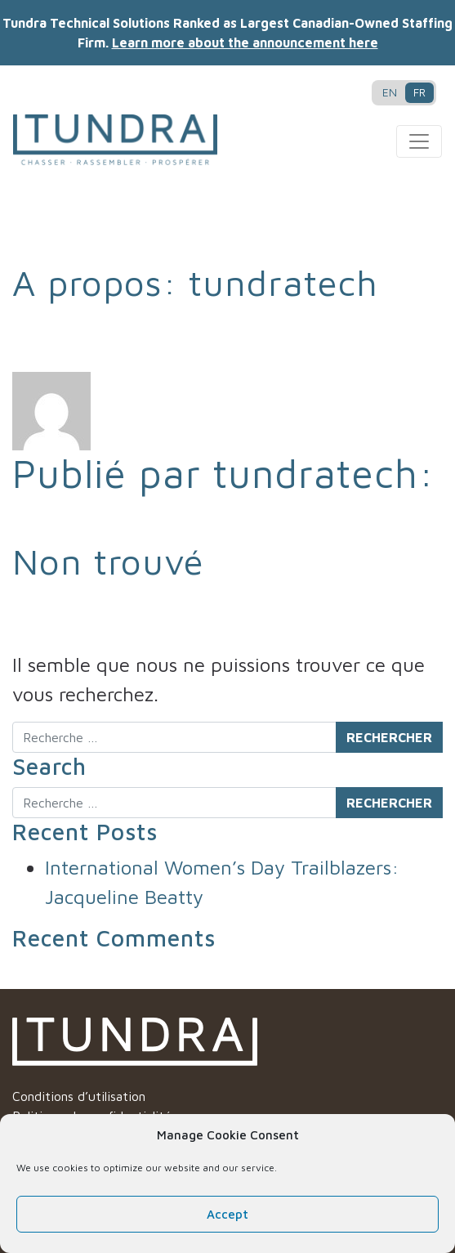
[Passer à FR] (419, 93)
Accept (227, 1214)
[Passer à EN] (389, 93)
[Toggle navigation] (419, 141)
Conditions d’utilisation (78, 1096)
